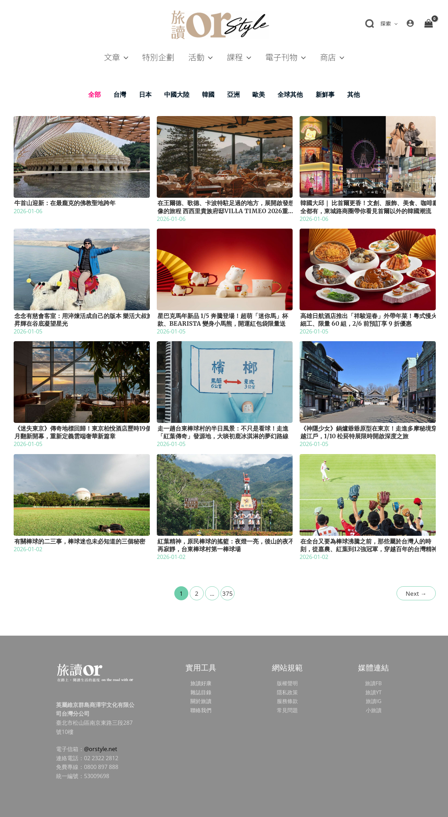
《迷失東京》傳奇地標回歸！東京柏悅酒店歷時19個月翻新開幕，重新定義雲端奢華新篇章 (83, 432)
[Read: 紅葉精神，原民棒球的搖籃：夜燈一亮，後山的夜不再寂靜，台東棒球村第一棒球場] (225, 494)
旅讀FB (373, 683)
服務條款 (287, 701)
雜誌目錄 (201, 692)
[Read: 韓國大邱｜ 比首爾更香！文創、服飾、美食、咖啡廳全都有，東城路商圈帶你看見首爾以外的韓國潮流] (368, 156)
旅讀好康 (201, 683)
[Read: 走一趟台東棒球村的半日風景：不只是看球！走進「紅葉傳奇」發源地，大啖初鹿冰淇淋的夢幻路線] (225, 381)
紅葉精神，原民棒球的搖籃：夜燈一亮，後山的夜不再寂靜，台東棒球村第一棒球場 (226, 545)
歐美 (258, 94)
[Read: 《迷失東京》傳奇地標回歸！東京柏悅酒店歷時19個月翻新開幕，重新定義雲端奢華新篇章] (82, 381)
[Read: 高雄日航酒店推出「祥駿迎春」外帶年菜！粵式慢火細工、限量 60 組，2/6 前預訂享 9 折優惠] (368, 269)
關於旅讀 (201, 701)
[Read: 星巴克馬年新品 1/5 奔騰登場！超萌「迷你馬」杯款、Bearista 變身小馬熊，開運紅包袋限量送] (225, 269)
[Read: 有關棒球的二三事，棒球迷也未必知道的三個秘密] (82, 494)
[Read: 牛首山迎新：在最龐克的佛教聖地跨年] (82, 156)
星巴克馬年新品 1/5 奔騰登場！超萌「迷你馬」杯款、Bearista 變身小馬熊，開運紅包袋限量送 (223, 320)
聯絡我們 (201, 710)
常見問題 (287, 710)
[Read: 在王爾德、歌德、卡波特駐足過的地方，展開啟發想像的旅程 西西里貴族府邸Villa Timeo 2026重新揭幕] (225, 156)
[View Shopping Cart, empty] (428, 23)
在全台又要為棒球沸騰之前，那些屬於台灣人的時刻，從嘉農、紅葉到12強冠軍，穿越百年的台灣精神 (369, 545)
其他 (353, 94)
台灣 (119, 94)
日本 (145, 94)
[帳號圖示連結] (410, 23)
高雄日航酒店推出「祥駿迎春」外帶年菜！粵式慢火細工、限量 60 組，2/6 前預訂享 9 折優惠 (368, 320)
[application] (394, 23)
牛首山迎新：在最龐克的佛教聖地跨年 (64, 203)
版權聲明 (287, 683)
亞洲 (233, 94)
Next (416, 593)
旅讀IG (373, 701)
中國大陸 (176, 94)
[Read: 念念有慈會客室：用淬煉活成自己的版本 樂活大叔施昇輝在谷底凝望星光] (82, 269)
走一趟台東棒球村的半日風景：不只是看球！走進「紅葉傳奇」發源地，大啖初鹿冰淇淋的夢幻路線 (223, 432)
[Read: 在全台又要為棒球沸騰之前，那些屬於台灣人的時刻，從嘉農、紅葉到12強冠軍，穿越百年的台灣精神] (368, 494)
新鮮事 (325, 94)
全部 (94, 94)
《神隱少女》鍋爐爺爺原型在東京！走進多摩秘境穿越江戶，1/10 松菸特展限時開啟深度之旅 (368, 432)
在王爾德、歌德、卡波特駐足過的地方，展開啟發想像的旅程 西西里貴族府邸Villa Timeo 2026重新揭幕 (226, 210)
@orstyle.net (100, 749)
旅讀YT (373, 692)
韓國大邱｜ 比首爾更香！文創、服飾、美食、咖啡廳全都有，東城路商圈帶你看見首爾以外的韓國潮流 (369, 207)
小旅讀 (373, 710)
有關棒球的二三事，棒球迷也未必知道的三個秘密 (79, 541)
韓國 (208, 94)
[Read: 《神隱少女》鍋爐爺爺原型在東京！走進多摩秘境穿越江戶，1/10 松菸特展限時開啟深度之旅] (368, 381)
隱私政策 (287, 692)
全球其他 (290, 94)
